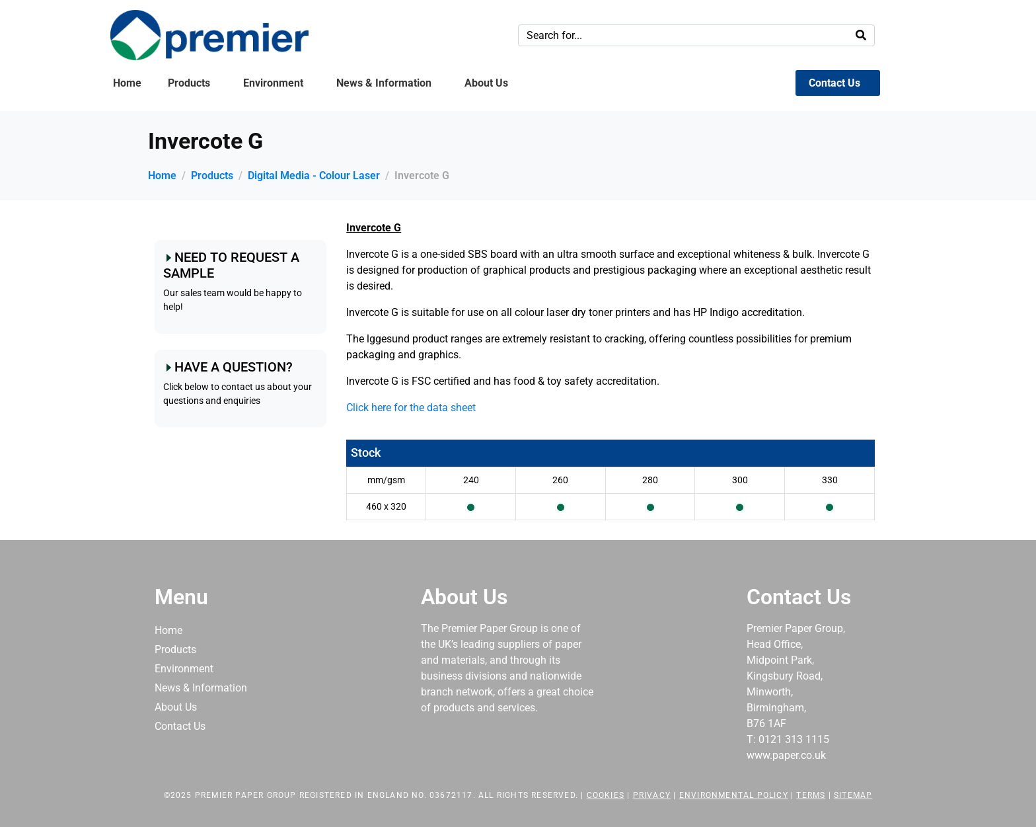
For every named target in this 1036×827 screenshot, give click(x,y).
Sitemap (853, 795)
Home (127, 83)
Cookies (605, 795)
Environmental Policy (733, 795)
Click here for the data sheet (411, 407)
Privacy (652, 795)
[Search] (861, 35)
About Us (486, 83)
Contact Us (834, 83)
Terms (810, 795)
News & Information (383, 83)
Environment (273, 83)
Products (189, 83)
